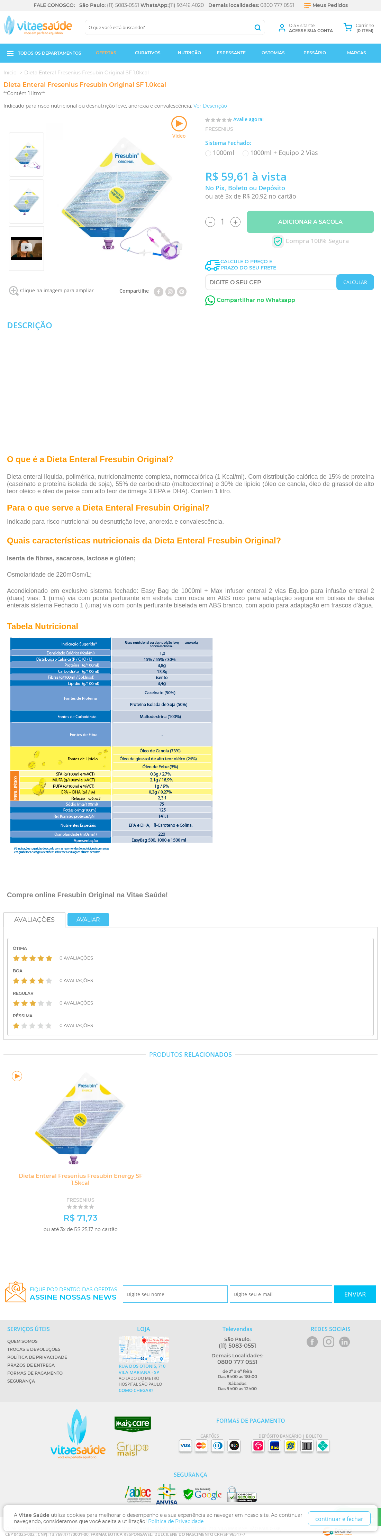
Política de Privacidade (37, 1357)
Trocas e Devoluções (34, 1349)
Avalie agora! (248, 119)
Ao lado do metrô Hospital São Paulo (144, 1378)
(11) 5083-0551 (123, 5)
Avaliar (88, 919)
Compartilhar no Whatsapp (250, 300)
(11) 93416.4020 (186, 5)
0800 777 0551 (277, 5)
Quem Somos (22, 1341)
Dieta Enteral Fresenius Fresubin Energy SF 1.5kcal (78, 1179)
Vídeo (179, 127)
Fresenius (219, 129)
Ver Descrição (210, 106)
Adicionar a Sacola (310, 222)
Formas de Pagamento (35, 1373)
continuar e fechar (339, 1519)
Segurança (21, 1381)
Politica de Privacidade (175, 1521)
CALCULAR (355, 282)
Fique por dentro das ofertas (73, 1293)
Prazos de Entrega (31, 1365)
